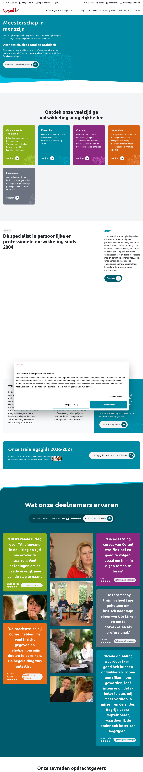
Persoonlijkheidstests (130, 3)
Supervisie (92, 10)
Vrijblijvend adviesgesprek (47, 3)
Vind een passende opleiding (21, 64)
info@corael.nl (26, 3)
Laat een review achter (98, 518)
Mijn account (87, 3)
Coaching (80, 10)
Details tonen (116, 396)
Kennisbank (112, 3)
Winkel (100, 3)
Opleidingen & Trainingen (58, 10)
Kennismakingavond (114, 424)
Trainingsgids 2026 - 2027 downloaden (112, 455)
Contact (136, 10)
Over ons (122, 10)
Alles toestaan (108, 405)
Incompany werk (107, 10)
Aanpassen (71, 405)
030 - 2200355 (10, 3)
